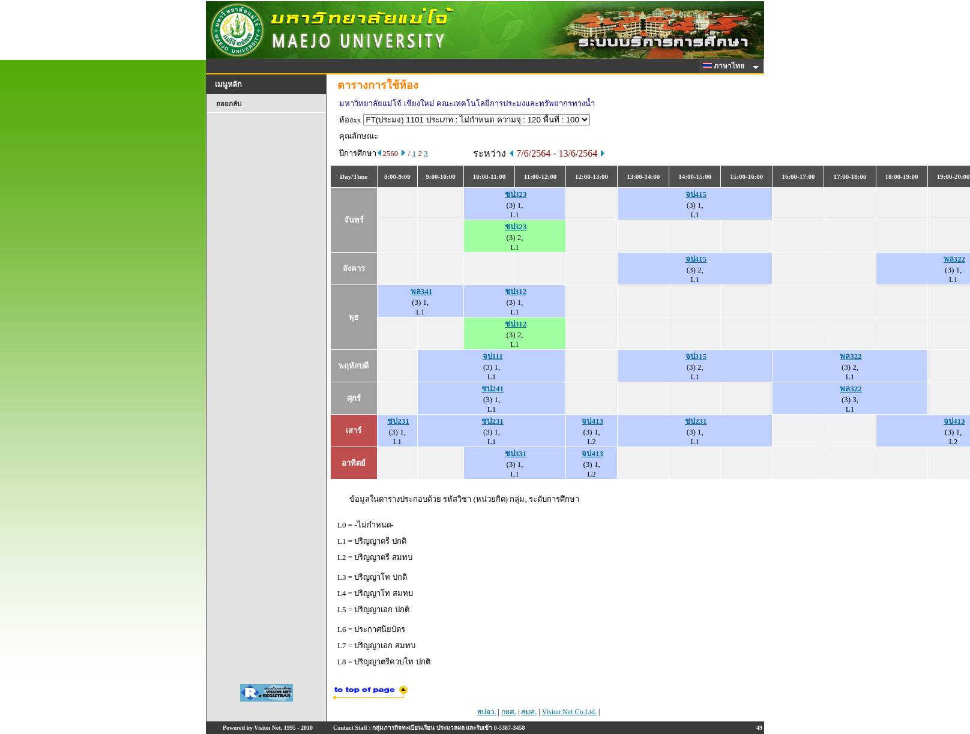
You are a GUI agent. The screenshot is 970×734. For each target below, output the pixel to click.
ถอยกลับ (228, 103)
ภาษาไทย (726, 66)
